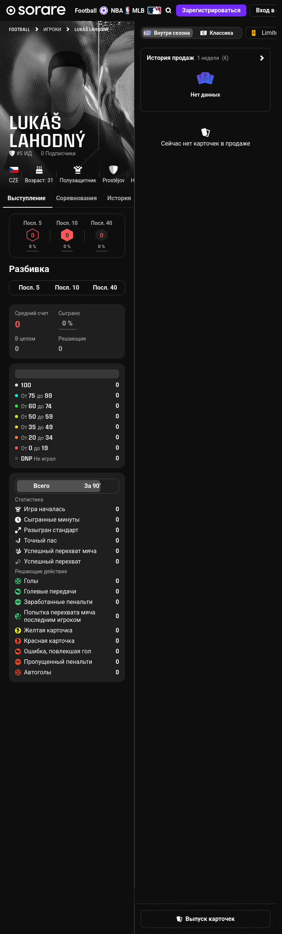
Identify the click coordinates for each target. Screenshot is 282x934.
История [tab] (119, 198)
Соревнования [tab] (76, 198)
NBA (120, 10)
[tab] (216, 33)
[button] (168, 10)
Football (91, 10)
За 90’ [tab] (92, 485)
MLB (146, 10)
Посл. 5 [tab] (29, 287)
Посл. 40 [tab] (105, 287)
